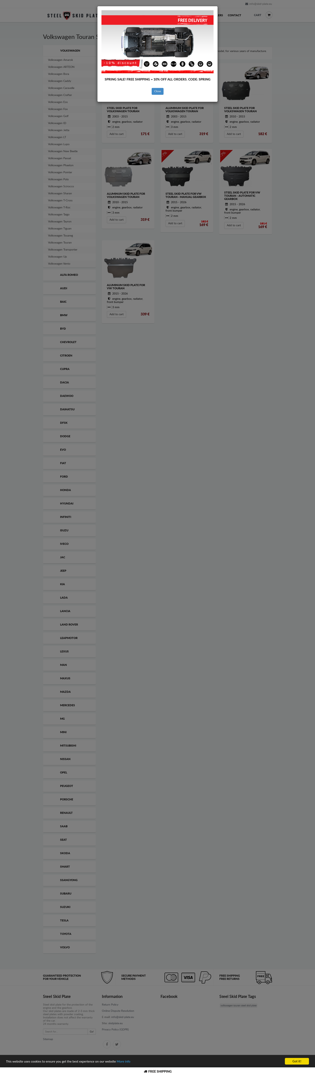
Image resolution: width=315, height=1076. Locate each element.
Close (157, 91)
